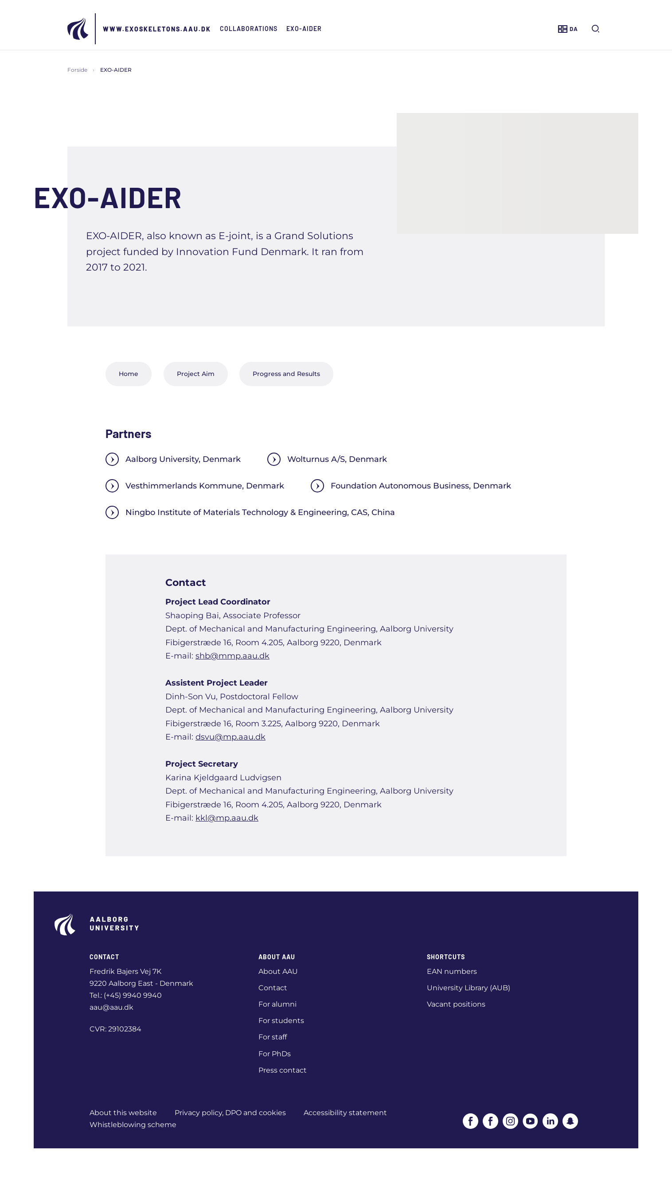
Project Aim (196, 374)
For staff (272, 1037)
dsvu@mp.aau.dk (230, 737)
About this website (123, 1112)
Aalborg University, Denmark (173, 459)
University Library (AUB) (468, 988)
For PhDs (274, 1054)
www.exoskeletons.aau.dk (157, 29)
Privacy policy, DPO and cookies (230, 1112)
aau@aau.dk (111, 1007)
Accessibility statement (345, 1112)
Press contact (282, 1070)
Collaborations (248, 28)
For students (281, 1020)
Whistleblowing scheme (133, 1124)
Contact (272, 988)
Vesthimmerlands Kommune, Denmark (194, 485)
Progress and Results (286, 374)
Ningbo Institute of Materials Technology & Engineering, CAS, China (250, 512)
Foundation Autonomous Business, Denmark (411, 485)
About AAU (278, 971)
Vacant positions (456, 1004)
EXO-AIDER (304, 28)
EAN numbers (452, 971)
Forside (77, 69)
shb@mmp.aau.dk (232, 656)
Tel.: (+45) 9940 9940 (126, 995)
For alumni (277, 1004)
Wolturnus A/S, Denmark (327, 459)
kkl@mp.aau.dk (226, 818)
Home (128, 374)
